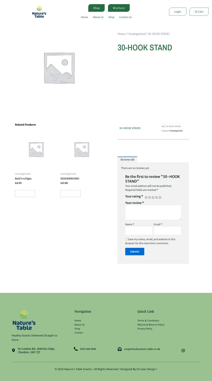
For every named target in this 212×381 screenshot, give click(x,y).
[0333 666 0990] (76, 348)
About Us (97, 17)
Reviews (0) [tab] (128, 160)
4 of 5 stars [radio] (156, 197)
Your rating (134, 197)
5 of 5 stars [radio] (160, 197)
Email (158, 225)
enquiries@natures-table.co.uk (144, 348)
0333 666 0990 (89, 348)
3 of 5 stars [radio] (153, 197)
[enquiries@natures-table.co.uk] (120, 348)
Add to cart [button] (27, 194)
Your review (134, 203)
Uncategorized (136, 34)
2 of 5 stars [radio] (149, 197)
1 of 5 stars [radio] (146, 197)
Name (129, 225)
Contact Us (126, 17)
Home (83, 17)
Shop (111, 17)
